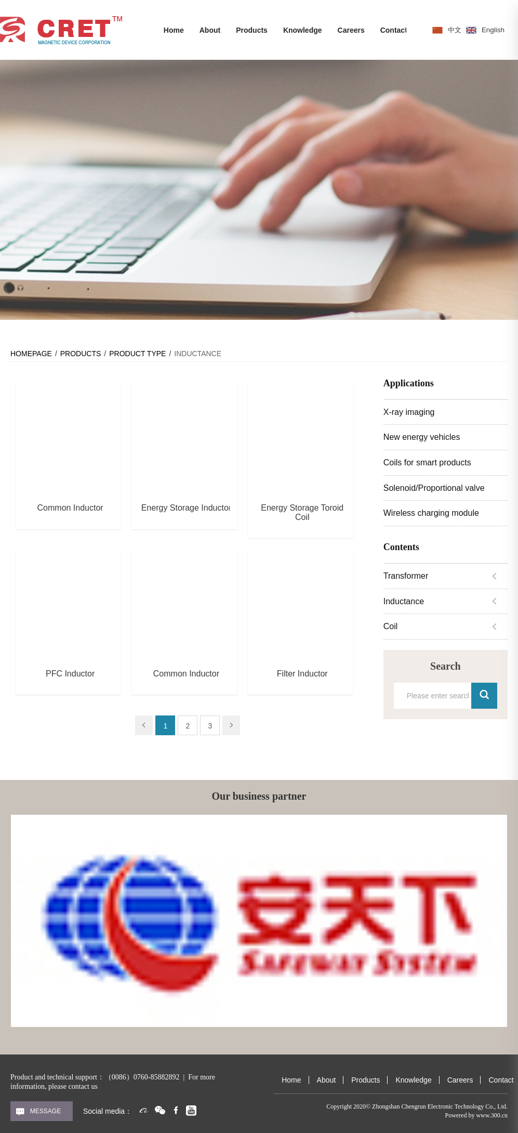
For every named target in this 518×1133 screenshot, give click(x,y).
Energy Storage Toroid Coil (302, 512)
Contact (393, 30)
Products (252, 30)
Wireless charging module (431, 513)
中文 (455, 29)
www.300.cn (492, 1115)
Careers (351, 30)
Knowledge (302, 30)
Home (174, 30)
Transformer (406, 575)
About (210, 30)
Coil (390, 626)
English (495, 29)
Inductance (403, 601)
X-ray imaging (409, 412)
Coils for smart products (427, 462)
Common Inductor (70, 507)
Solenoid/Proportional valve (434, 488)
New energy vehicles (421, 437)
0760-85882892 (157, 1077)
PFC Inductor (70, 673)
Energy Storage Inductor (186, 507)
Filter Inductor (302, 673)
